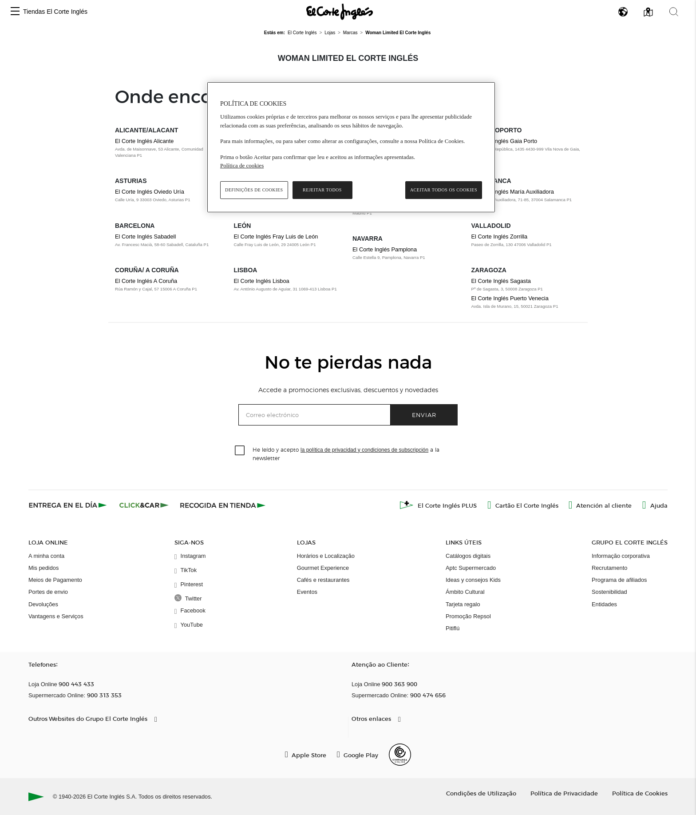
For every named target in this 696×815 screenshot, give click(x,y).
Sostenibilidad (609, 591)
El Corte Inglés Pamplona (384, 249)
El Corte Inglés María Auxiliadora (512, 191)
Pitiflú (452, 628)
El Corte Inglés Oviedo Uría (149, 191)
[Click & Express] (68, 505)
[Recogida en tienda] (222, 505)
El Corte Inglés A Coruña (146, 281)
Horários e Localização (326, 556)
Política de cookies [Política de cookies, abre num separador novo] (242, 165)
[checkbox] (240, 450)
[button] (15, 12)
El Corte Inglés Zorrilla (499, 236)
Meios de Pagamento (55, 579)
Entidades (604, 604)
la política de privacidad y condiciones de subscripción (364, 450)
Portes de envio (48, 591)
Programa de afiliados (619, 579)
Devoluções (43, 604)
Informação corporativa (621, 556)
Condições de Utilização (481, 793)
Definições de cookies (254, 189)
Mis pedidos (43, 568)
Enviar (424, 414)
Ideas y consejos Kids (473, 579)
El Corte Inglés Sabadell (145, 236)
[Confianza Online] (400, 754)
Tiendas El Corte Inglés (55, 11)
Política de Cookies (640, 793)
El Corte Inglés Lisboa (261, 281)
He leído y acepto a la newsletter (346, 453)
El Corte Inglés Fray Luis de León (276, 236)
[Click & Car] (144, 505)
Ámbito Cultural (465, 591)
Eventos (307, 591)
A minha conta (46, 556)
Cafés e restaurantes (323, 579)
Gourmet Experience (323, 568)
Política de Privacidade (564, 793)
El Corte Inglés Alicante (144, 141)
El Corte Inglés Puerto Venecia (510, 298)
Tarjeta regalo (463, 604)
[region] (351, 147)
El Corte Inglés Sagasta (501, 281)
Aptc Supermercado (471, 568)
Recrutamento (609, 568)
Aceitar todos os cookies (443, 189)
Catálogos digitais (468, 556)
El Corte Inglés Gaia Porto (504, 141)
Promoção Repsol (468, 616)
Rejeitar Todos (322, 189)
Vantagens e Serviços (55, 616)
